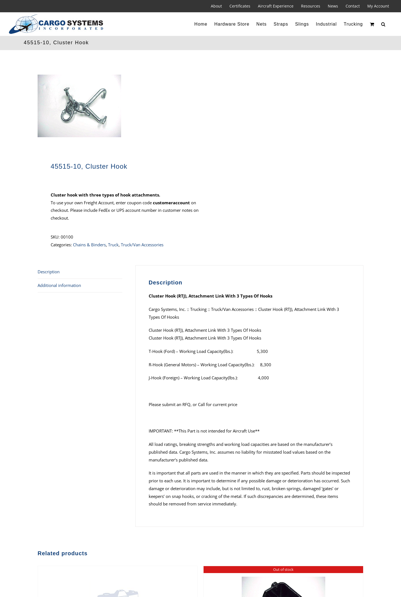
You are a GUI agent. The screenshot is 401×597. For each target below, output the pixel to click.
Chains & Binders (89, 244)
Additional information (59, 285)
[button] (383, 24)
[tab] (80, 272)
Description (49, 271)
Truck (113, 244)
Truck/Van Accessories (142, 244)
